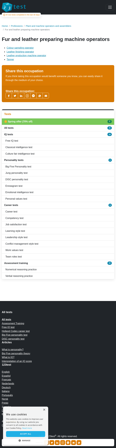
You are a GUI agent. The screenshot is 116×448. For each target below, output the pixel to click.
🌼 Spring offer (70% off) (58, 121)
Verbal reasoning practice (19, 276)
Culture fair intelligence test (19, 153)
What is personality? (13, 349)
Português (7, 395)
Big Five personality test (14, 335)
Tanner (10, 59)
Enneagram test (13, 186)
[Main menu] (110, 7)
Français (6, 379)
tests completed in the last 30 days (22, 15)
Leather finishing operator (20, 51)
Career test (11, 211)
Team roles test (13, 256)
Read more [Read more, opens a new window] (27, 428)
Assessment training (58, 263)
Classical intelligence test (18, 147)
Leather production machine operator (26, 55)
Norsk (5, 399)
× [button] (44, 410)
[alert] (25, 426)
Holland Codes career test (16, 331)
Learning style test (15, 231)
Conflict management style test (21, 244)
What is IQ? (8, 357)
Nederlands (8, 383)
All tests (58, 127)
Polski (5, 403)
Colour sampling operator (20, 48)
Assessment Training (13, 323)
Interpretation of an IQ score (17, 361)
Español (6, 376)
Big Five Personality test (18, 166)
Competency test (14, 218)
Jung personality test (16, 173)
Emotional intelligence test (19, 192)
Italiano (6, 391)
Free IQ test (11, 140)
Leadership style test (16, 237)
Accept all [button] (25, 434)
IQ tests (58, 134)
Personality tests (58, 160)
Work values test (14, 250)
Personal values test (16, 198)
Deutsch (6, 387)
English (6, 372)
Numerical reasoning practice (21, 269)
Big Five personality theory (16, 353)
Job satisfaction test (16, 224)
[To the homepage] (14, 7)
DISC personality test (16, 179)
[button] (25, 440)
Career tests (58, 205)
